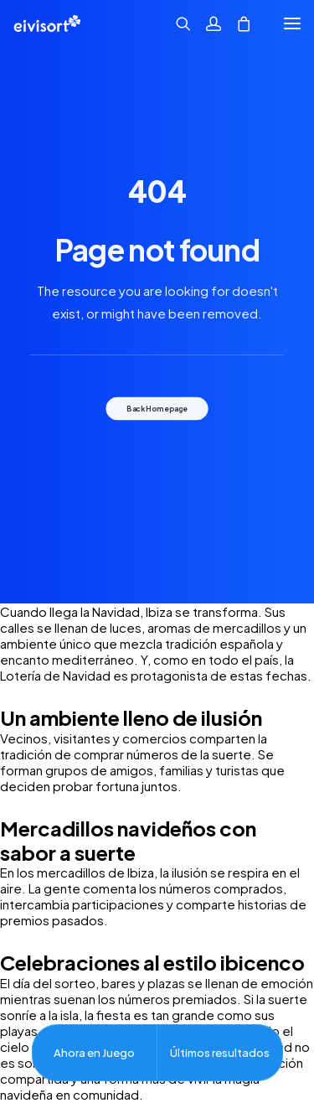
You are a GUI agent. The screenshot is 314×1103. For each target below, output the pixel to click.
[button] (292, 23)
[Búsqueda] (176, 23)
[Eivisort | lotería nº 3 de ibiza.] (46, 23)
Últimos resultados (220, 1052)
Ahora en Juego (94, 1052)
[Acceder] (206, 23)
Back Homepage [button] (157, 408)
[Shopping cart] (236, 23)
